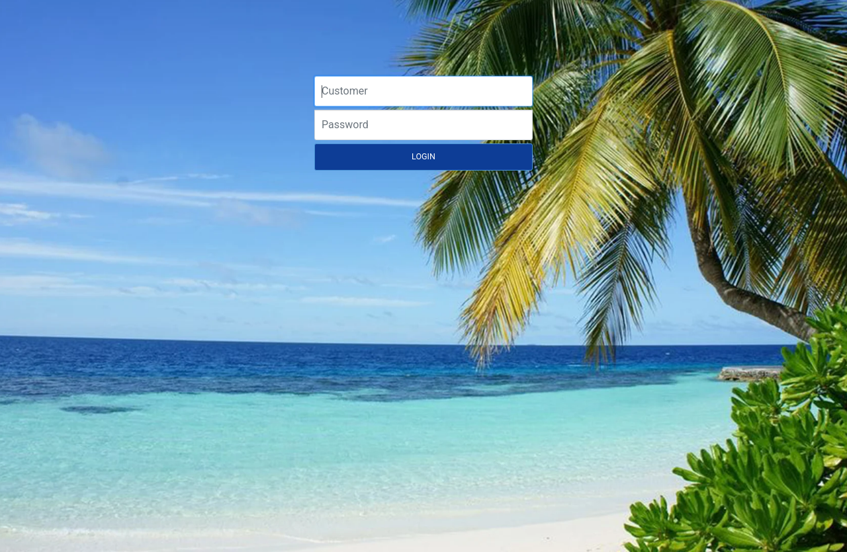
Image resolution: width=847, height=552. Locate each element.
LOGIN (423, 156)
